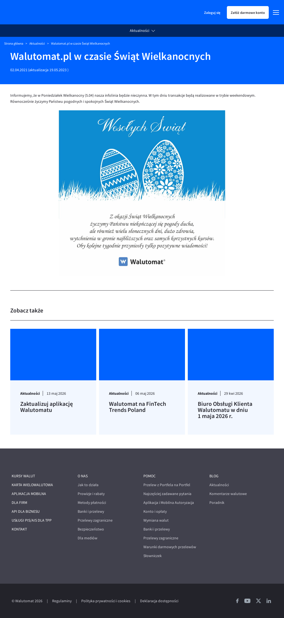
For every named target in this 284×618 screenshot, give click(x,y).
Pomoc (149, 476)
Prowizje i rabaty (91, 493)
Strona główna (13, 43)
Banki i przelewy (91, 511)
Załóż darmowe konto (248, 12)
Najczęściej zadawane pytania (167, 493)
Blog (214, 476)
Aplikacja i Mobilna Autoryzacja (168, 502)
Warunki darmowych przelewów (169, 547)
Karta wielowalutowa (32, 485)
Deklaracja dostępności (159, 601)
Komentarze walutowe (228, 493)
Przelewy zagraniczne (95, 520)
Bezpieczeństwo (91, 529)
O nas (83, 476)
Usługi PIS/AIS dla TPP (32, 520)
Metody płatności (92, 502)
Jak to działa (88, 485)
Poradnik (216, 502)
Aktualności (139, 30)
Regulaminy (62, 601)
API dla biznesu (26, 511)
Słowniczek (152, 555)
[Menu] (276, 12)
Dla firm (19, 502)
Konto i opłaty (155, 511)
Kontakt (19, 529)
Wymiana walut (156, 520)
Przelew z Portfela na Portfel (166, 485)
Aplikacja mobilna (29, 493)
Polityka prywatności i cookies (105, 601)
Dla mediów (87, 538)
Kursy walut (23, 476)
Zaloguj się (212, 12)
